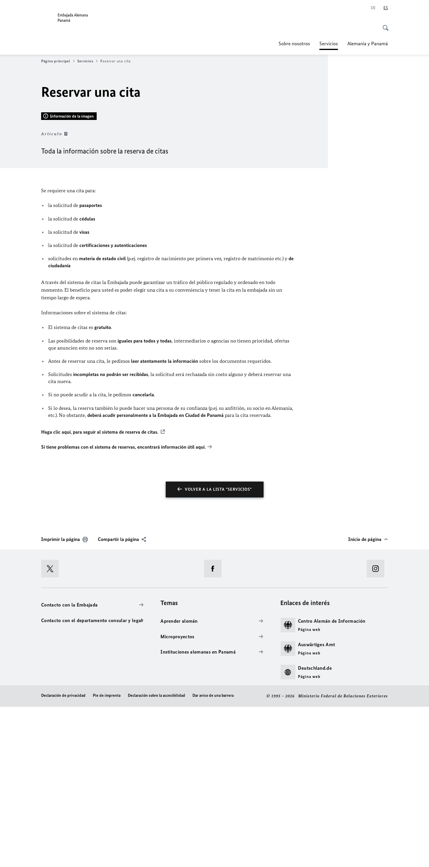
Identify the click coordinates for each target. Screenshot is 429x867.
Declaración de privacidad (63, 855)
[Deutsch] (373, 8)
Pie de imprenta (106, 855)
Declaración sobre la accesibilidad (156, 855)
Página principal (58, 61)
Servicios (328, 43)
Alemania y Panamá (367, 43)
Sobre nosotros (294, 43)
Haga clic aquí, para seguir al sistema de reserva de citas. (99, 592)
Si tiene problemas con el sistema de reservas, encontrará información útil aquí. (123, 607)
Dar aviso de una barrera (213, 855)
